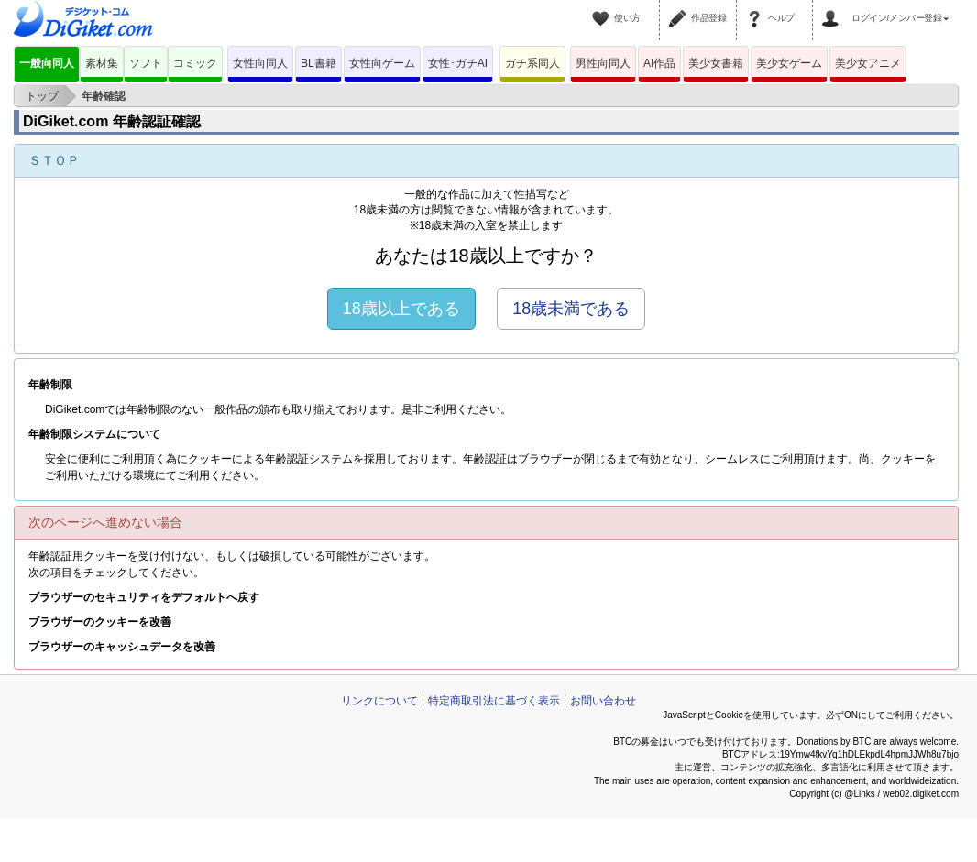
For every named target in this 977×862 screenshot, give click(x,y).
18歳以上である (401, 309)
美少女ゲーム (789, 63)
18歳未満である (571, 309)
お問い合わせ (603, 700)
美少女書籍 (715, 63)
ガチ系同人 (532, 63)
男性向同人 (603, 63)
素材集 (101, 63)
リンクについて (379, 700)
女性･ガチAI (458, 63)
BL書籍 (318, 63)
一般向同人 (46, 63)
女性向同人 (260, 63)
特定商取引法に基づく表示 (494, 700)
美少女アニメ (868, 63)
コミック (195, 63)
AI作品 (659, 63)
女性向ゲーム (382, 63)
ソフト (145, 63)
